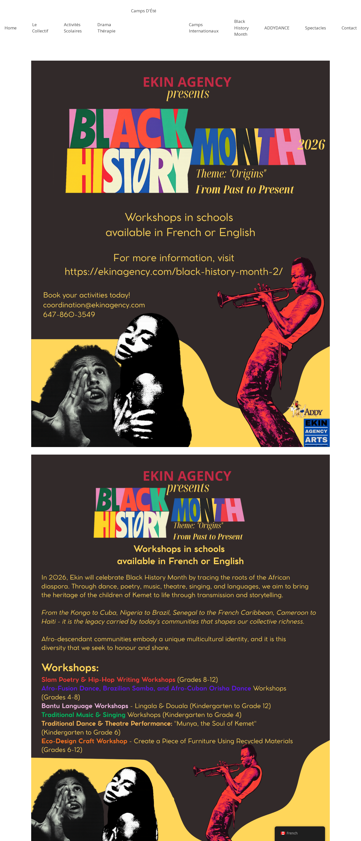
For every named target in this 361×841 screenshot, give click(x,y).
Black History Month (241, 27)
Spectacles (315, 28)
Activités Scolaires (73, 28)
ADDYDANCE (277, 28)
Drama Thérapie (106, 28)
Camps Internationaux (204, 28)
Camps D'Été (143, 11)
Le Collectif (40, 28)
